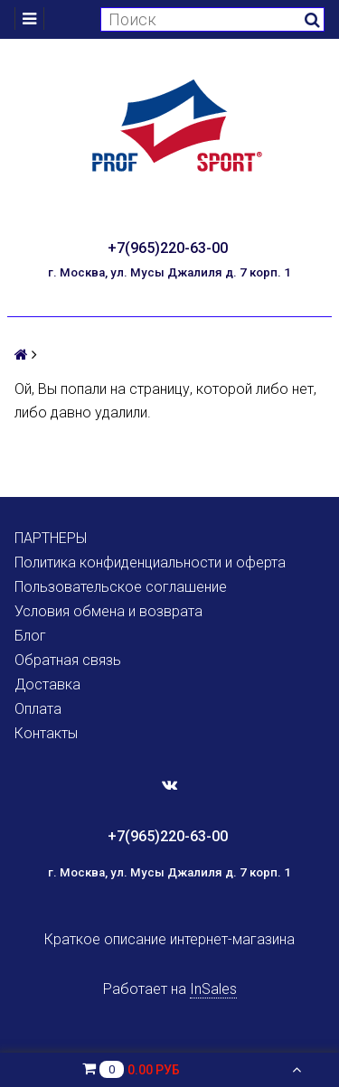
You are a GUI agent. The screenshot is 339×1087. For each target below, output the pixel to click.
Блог (30, 635)
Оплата (37, 708)
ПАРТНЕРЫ (50, 538)
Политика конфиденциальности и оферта (150, 562)
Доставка (47, 684)
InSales (213, 989)
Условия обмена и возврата (108, 611)
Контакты (46, 733)
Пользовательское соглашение (120, 586)
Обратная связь (67, 660)
